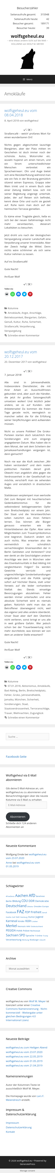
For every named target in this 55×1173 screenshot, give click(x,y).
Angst (25, 312)
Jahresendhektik (30, 695)
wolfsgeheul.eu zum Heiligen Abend (26, 1047)
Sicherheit (35, 321)
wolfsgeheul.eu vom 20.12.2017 (20, 354)
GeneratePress (27, 1164)
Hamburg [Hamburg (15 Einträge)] (23, 917)
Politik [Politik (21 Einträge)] (19, 930)
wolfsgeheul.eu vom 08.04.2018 (20, 112)
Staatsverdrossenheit (16, 708)
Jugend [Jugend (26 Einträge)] (39, 916)
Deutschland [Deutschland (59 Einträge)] (16, 905)
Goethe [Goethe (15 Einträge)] (8, 917)
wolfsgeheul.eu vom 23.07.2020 (24, 1052)
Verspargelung (12, 330)
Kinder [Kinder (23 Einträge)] (21, 921)
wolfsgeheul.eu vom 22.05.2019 (24, 1056)
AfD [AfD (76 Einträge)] (32, 895)
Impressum (12, 1122)
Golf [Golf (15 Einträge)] (13, 917)
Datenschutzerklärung (19, 1127)
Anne (9, 862)
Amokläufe (14, 312)
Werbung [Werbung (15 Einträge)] (25, 940)
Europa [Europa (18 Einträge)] (45, 906)
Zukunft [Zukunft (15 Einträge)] (42, 940)
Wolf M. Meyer (37, 1001)
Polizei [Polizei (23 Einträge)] (26, 930)
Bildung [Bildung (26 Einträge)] (16, 901)
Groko (16, 695)
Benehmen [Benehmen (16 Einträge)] (40, 896)
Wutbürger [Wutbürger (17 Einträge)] (34, 940)
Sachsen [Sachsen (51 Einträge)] (12, 935)
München (20, 699)
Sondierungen (12, 704)
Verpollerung (27, 326)
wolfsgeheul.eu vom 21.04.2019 (24, 1065)
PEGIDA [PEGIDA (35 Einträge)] (11, 930)
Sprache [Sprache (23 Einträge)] (30, 935)
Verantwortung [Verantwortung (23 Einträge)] (13, 939)
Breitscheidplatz (36, 690)
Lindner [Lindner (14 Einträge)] (35, 921)
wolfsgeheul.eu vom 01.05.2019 (24, 1061)
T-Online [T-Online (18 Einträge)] (38, 935)
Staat (25, 704)
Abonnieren (17, 817)
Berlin (22, 690)
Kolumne (13, 308)
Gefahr (42, 317)
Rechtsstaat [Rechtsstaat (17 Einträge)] (35, 931)
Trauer (8, 713)
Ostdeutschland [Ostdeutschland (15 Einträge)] (37, 926)
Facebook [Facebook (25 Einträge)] (11, 912)
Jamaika (8, 699)
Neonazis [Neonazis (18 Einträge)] (22, 926)
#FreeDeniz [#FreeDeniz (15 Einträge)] (10, 896)
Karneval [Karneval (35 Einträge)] (11, 921)
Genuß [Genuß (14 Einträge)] (44, 913)
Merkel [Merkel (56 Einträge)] (11, 925)
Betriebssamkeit (13, 317)
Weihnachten (21, 713)
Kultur (17, 321)
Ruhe (25, 321)
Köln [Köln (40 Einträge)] (28, 921)
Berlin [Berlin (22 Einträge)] (9, 901)
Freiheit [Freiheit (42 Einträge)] (36, 912)
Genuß (8, 321)
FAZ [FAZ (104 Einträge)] (20, 911)
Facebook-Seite (16, 757)
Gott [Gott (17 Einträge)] (18, 917)
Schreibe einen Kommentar (23, 335)
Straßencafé (11, 326)
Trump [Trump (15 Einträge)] (45, 936)
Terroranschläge (39, 708)
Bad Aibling (10, 690)
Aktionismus (29, 686)
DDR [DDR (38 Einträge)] (32, 901)
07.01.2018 (14, 686)
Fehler (8, 695)
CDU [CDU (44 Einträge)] (24, 901)
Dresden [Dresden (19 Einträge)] (38, 906)
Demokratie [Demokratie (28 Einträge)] (42, 901)
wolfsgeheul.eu (27, 36)
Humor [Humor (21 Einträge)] (31, 917)
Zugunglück (36, 713)
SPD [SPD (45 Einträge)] (22, 935)
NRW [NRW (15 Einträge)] (28, 926)
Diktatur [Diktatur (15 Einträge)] (30, 906)
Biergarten (30, 317)
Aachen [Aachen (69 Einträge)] (21, 895)
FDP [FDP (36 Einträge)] (27, 912)
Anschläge (35, 312)
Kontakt (10, 1131)
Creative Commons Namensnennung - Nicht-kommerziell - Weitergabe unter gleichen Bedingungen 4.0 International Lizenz (27, 1012)
